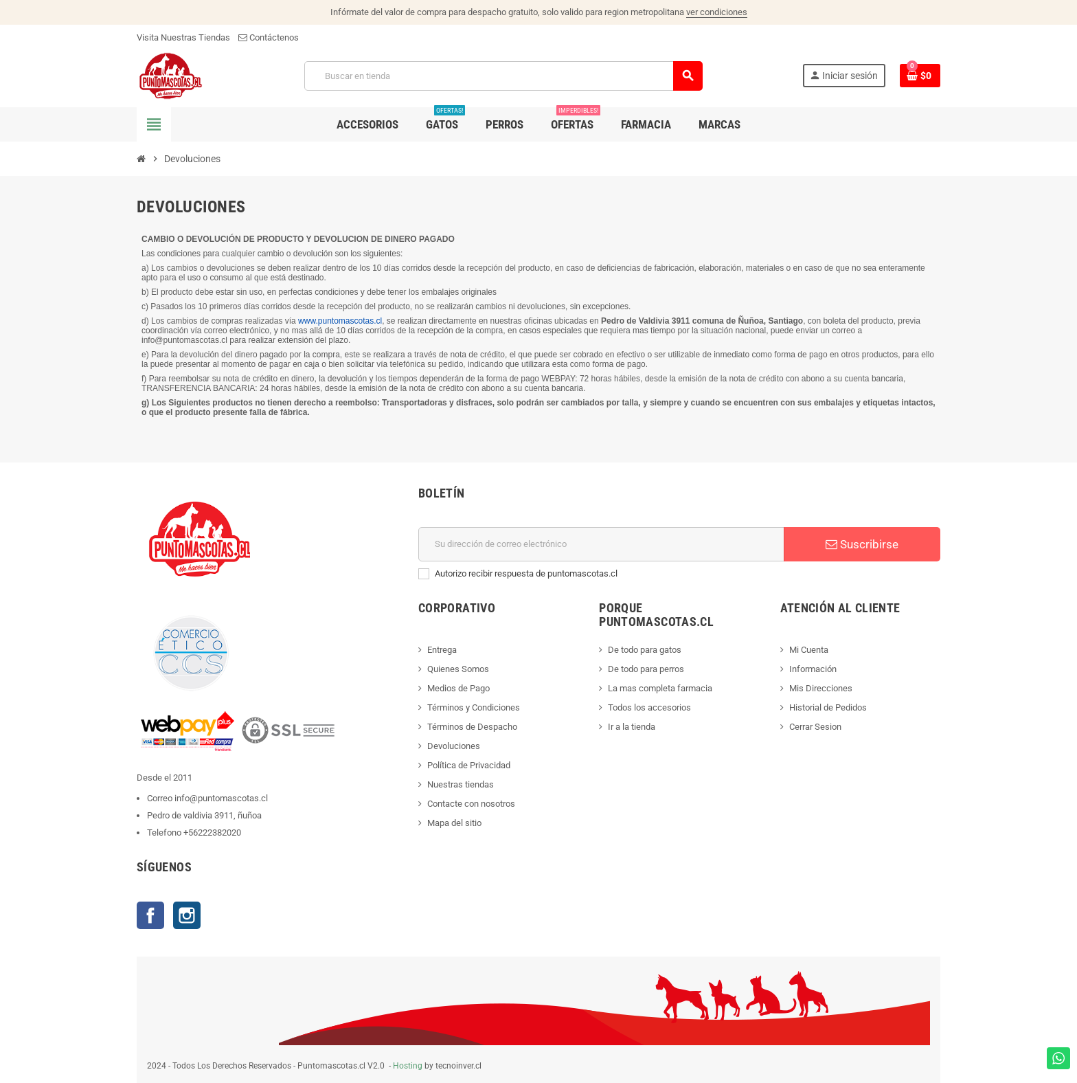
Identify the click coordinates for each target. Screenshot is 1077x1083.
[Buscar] (503, 76)
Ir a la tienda (631, 727)
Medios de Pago (458, 688)
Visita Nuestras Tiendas (183, 37)
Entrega (442, 650)
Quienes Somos (458, 669)
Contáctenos (268, 37)
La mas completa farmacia (660, 688)
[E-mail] (601, 544)
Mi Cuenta (808, 650)
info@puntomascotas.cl (221, 798)
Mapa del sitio (454, 823)
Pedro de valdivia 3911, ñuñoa (204, 815)
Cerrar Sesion (815, 727)
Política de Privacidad (468, 765)
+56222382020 (212, 832)
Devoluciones (453, 746)
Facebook (150, 915)
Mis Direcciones (820, 688)
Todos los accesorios (649, 707)
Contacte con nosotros (471, 804)
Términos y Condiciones (473, 707)
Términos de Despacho (472, 727)
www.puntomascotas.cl (340, 321)
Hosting (407, 1066)
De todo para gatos (644, 650)
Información (813, 669)
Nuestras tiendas (460, 784)
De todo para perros (646, 669)
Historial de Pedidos (828, 707)
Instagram (187, 915)
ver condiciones (716, 12)
